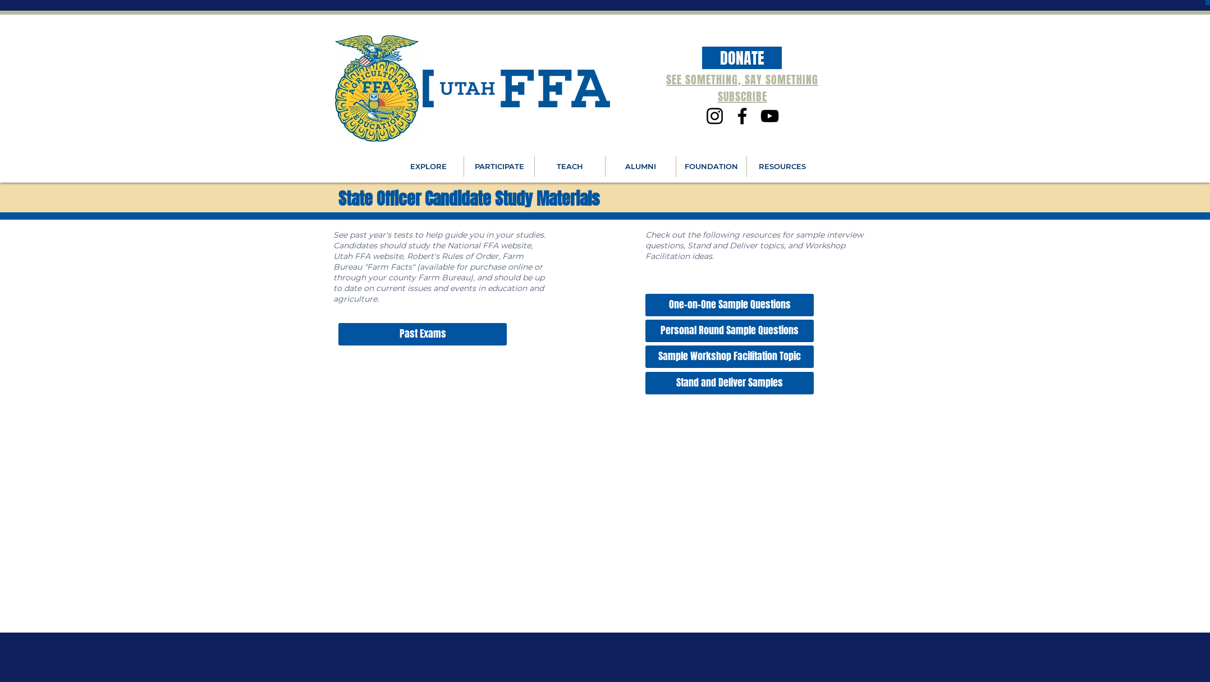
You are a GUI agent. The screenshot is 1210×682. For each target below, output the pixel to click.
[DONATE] (742, 58)
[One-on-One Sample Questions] (729, 305)
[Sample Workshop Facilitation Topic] (729, 356)
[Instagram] (715, 116)
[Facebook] (742, 116)
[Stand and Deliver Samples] (729, 383)
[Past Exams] (422, 334)
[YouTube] (770, 116)
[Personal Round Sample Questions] (729, 331)
